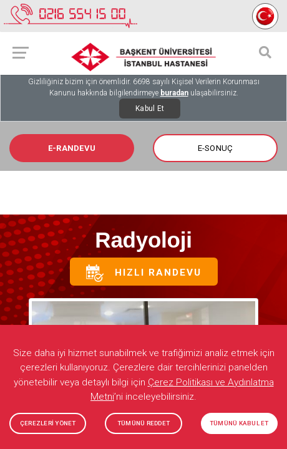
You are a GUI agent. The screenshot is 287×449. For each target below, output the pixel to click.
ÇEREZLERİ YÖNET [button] (48, 423)
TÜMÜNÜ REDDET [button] (143, 423)
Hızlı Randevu (144, 273)
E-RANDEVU (71, 148)
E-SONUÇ (215, 148)
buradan (174, 93)
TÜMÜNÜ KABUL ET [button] (239, 423)
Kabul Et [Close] (149, 108)
